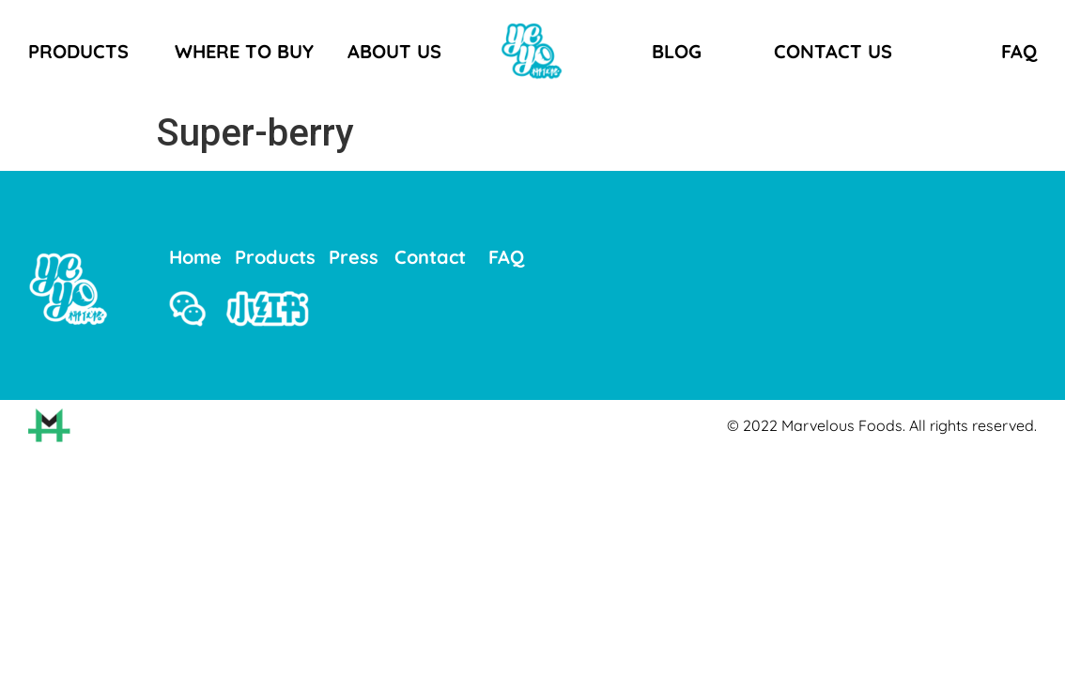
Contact (430, 257)
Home (195, 257)
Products (275, 257)
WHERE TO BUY (244, 51)
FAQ (1019, 51)
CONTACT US (833, 51)
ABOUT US (394, 51)
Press (353, 257)
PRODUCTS (78, 51)
